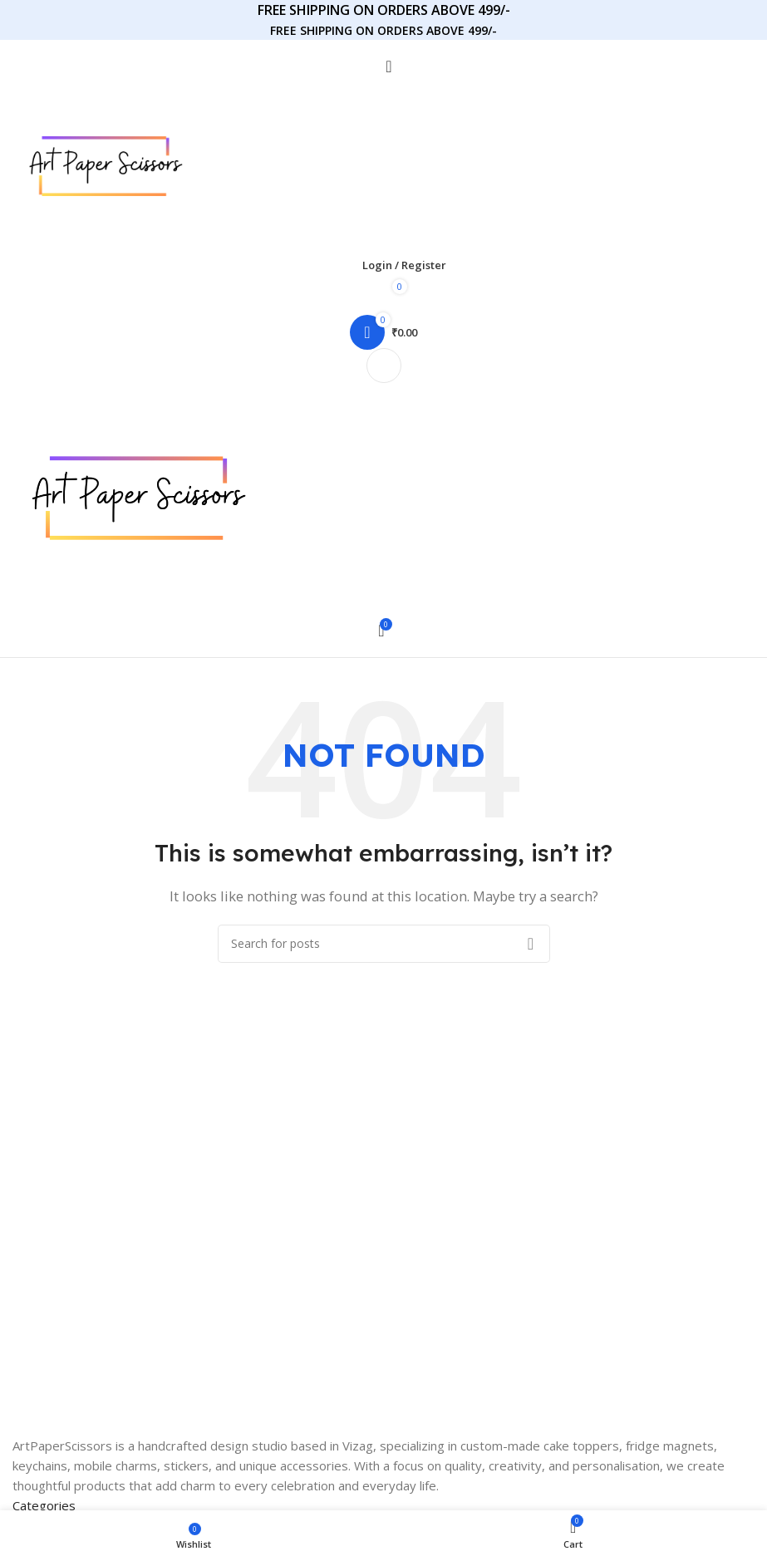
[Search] (383, 66)
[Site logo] (105, 164)
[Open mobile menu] (383, 365)
